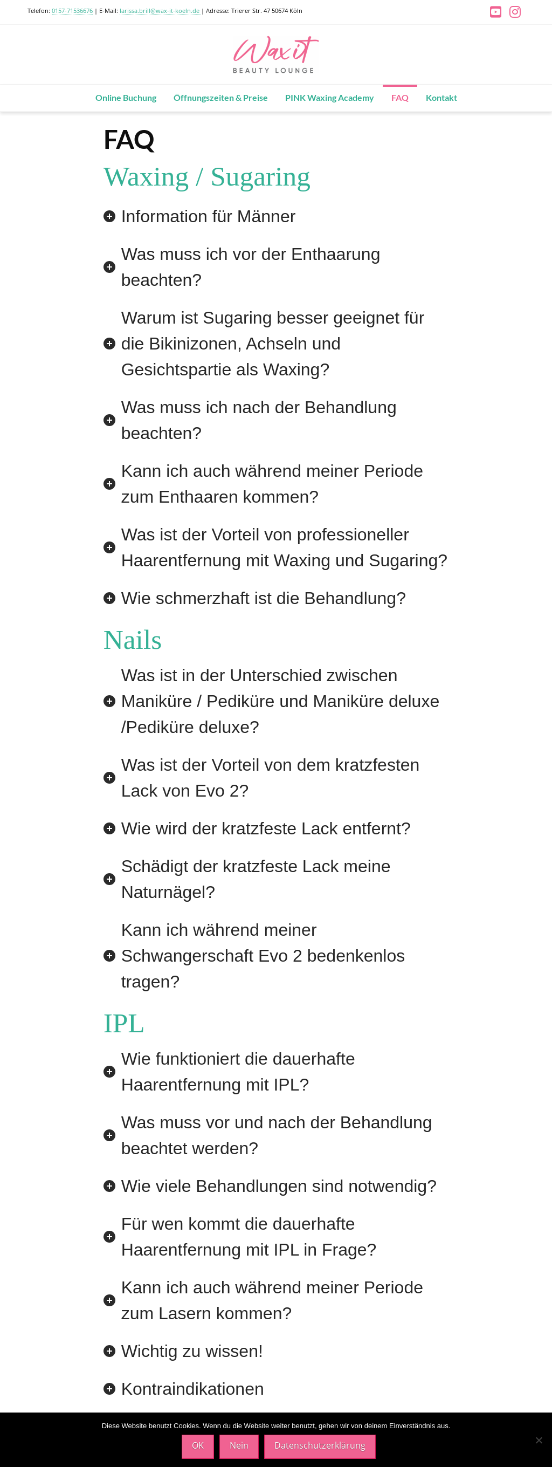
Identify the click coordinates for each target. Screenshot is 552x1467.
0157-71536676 (72, 10)
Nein (239, 1445)
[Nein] (538, 1440)
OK (198, 1445)
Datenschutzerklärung (319, 1445)
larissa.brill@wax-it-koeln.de (160, 10)
